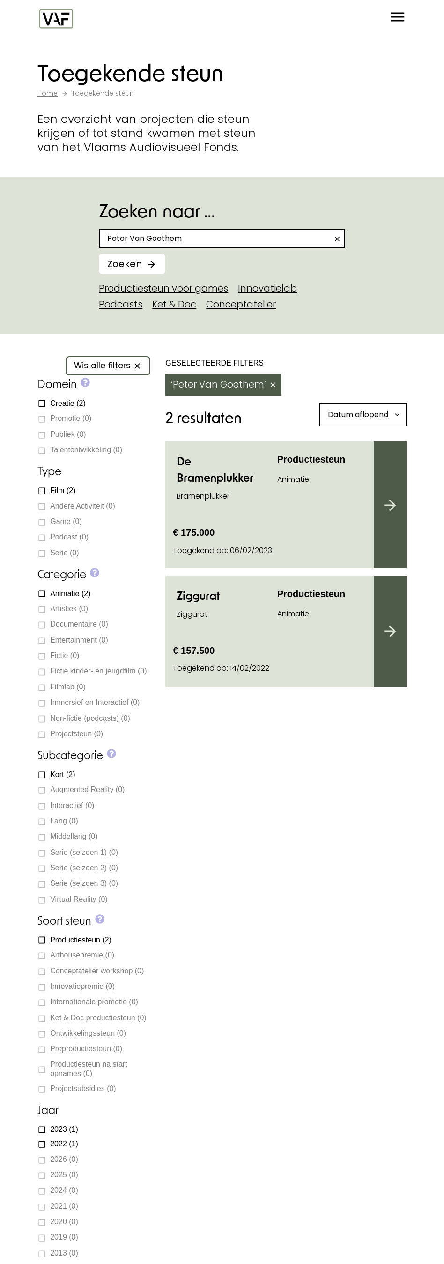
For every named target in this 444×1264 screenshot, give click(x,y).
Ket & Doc (174, 304)
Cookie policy (144, 1245)
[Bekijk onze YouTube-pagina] (109, 977)
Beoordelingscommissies (97, 1095)
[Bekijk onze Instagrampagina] (59, 977)
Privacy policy (205, 1245)
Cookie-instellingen (73, 1245)
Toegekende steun (81, 1031)
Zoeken (124, 263)
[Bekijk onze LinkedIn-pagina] (76, 977)
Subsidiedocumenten (88, 1052)
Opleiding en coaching (287, 896)
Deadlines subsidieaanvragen (108, 1074)
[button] (398, 19)
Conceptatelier (241, 304)
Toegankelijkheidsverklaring (291, 1245)
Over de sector (266, 920)
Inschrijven (274, 1127)
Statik (180, 1232)
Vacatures (62, 1116)
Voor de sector (266, 944)
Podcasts (120, 304)
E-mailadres (265, 1078)
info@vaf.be (80, 955)
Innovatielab (267, 288)
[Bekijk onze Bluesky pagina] (92, 977)
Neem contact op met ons (214, 724)
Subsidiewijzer (220, 751)
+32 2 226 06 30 (87, 938)
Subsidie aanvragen (280, 871)
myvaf (251, 970)
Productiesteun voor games (163, 288)
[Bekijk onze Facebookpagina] (42, 977)
